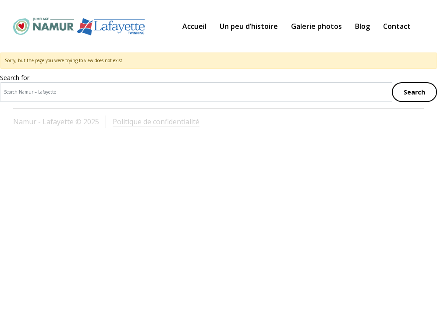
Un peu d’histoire (249, 26)
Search (414, 92)
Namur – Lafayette (79, 26)
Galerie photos (316, 26)
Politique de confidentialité (156, 121)
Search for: (15, 78)
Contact (397, 26)
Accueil (194, 26)
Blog (362, 26)
